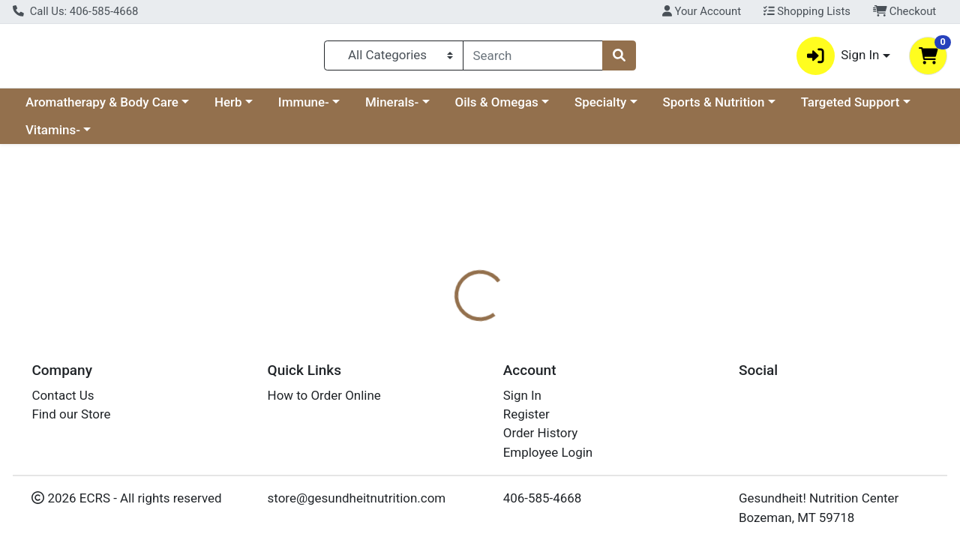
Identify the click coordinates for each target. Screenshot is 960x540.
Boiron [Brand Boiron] (577, 414)
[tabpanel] (680, 428)
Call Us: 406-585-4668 (75, 11)
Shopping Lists (807, 11)
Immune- (303, 108)
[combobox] (533, 59)
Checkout (905, 11)
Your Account (701, 11)
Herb (228, 108)
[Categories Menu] (393, 59)
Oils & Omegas (496, 108)
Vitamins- (53, 136)
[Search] (533, 59)
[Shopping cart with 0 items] (928, 59)
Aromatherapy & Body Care (102, 108)
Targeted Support (850, 108)
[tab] (441, 354)
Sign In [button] (838, 59)
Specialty (600, 108)
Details (441, 354)
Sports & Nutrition (714, 108)
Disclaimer (583, 354)
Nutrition (508, 354)
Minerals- (391, 108)
